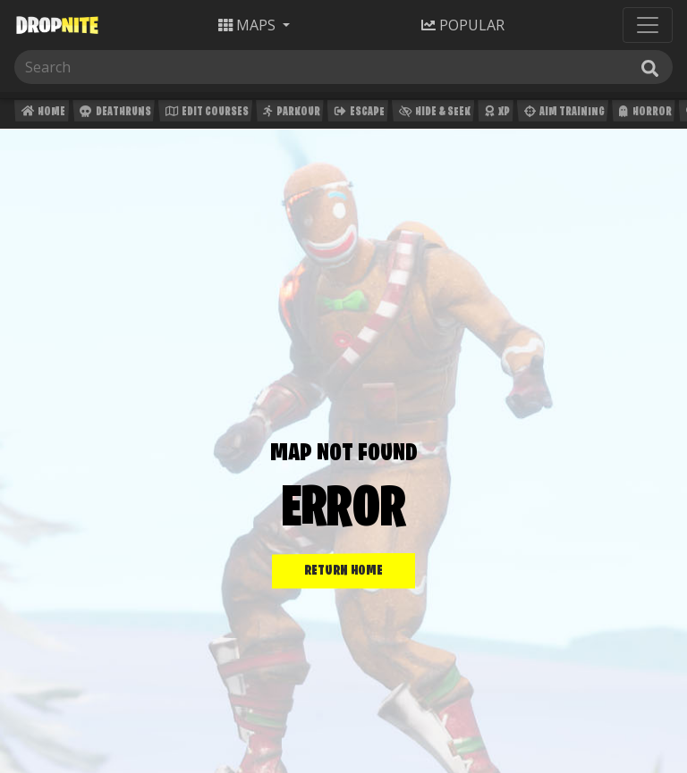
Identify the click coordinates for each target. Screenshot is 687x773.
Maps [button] (248, 25)
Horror (643, 114)
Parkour (289, 114)
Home (41, 114)
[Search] (105, 67)
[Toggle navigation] (648, 25)
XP (495, 114)
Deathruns (113, 114)
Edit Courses (205, 114)
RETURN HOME (343, 571)
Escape (358, 114)
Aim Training (563, 114)
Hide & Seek (433, 114)
